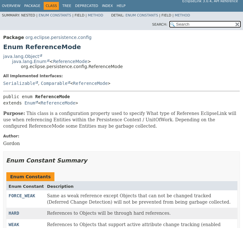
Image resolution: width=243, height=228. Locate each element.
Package (32, 6)
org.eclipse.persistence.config (58, 37)
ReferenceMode (70, 61)
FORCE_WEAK (22, 195)
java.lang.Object (21, 56)
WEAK (14, 224)
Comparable (54, 83)
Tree (66, 6)
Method (95, 15)
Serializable (19, 83)
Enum (29, 102)
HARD (14, 213)
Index (107, 6)
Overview (11, 6)
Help (121, 6)
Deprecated (86, 6)
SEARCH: (159, 24)
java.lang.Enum (29, 61)
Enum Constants (55, 15)
